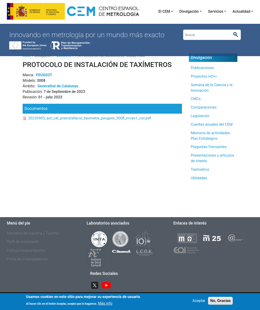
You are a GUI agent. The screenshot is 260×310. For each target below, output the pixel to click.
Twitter (96, 285)
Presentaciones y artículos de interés (212, 158)
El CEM (164, 11)
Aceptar (199, 302)
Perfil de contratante (23, 242)
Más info (105, 305)
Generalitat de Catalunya (57, 86)
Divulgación (189, 11)
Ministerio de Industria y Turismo (33, 233)
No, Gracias (220, 302)
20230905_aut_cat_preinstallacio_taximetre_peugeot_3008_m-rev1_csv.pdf (89, 118)
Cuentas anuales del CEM (212, 124)
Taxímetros (200, 169)
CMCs (196, 99)
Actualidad (241, 11)
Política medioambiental (26, 250)
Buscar (237, 35)
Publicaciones (202, 68)
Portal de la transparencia (27, 259)
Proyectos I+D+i (204, 76)
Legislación (200, 116)
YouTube (108, 285)
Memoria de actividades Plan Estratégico (210, 136)
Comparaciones (204, 107)
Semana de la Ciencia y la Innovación (212, 88)
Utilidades (199, 178)
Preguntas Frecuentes (209, 147)
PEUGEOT (44, 75)
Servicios (215, 11)
